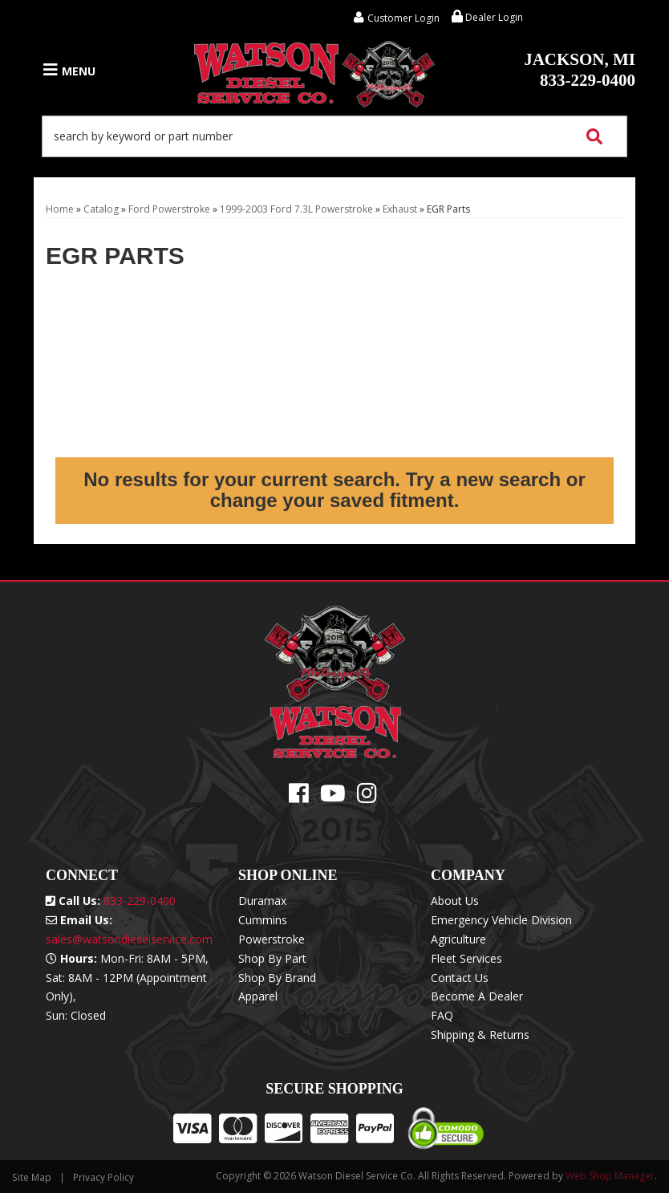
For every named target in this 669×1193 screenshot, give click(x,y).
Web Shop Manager (610, 1176)
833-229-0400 (579, 70)
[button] (334, 136)
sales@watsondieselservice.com (129, 939)
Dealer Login (487, 17)
